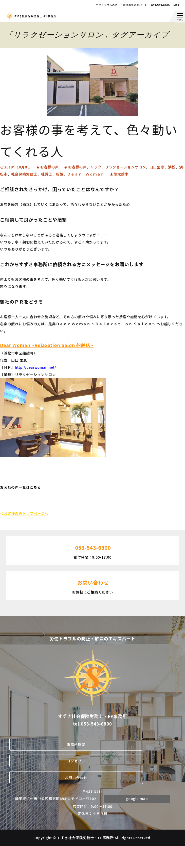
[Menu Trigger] (180, 16)
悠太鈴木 (121, 174)
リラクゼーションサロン (125, 166)
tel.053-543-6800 (92, 723)
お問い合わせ (76, 777)
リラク (95, 166)
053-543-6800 (160, 5)
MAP (176, 5)
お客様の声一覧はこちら (20, 487)
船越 (59, 174)
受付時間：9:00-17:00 (92, 550)
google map (137, 798)
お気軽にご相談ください (92, 584)
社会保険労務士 (24, 174)
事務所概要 (76, 744)
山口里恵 (157, 166)
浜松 (171, 166)
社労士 (46, 174)
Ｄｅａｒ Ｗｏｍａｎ (85, 174)
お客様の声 (49, 166)
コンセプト (76, 760)
